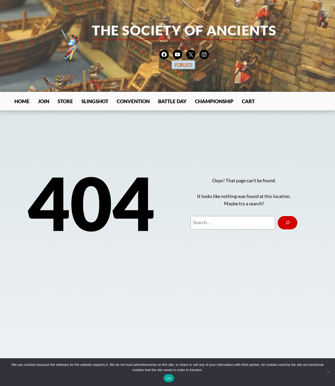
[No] (328, 372)
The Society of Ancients (184, 30)
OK (168, 378)
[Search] (287, 222)
